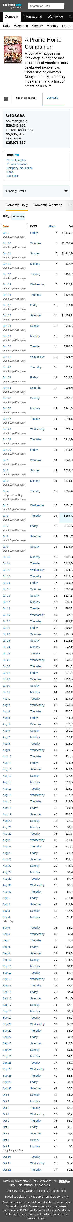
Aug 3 (6, 711)
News (10, 172)
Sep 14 (7, 985)
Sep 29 (7, 1082)
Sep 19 (7, 1017)
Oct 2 (6, 1101)
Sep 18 (7, 1011)
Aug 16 (7, 795)
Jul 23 (6, 640)
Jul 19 (6, 614)
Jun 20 (7, 346)
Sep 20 (7, 1024)
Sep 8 (6, 946)
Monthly (52, 26)
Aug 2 (6, 705)
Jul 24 (6, 647)
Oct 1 (6, 1094)
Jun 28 (7, 429)
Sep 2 (6, 904)
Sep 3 (6, 910)
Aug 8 (6, 743)
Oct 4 (6, 1114)
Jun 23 (7, 377)
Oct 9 (6, 1146)
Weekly (37, 26)
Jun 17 (7, 315)
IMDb (52, 1196)
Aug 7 (6, 737)
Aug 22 (7, 833)
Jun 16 (7, 305)
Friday (34, 232)
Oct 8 (6, 1139)
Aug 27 (7, 865)
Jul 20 (6, 621)
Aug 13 (7, 775)
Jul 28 (6, 672)
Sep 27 (7, 1069)
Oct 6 (6, 1127)
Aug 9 (6, 750)
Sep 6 (6, 934)
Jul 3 (6, 480)
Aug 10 (7, 756)
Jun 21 (7, 356)
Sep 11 (7, 966)
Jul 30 (6, 685)
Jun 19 (7, 336)
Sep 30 (7, 1088)
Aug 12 (7, 769)
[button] (68, 5)
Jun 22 (7, 367)
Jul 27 (6, 666)
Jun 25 (7, 398)
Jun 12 (7, 263)
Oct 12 (7, 1169)
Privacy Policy (27, 1214)
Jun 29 (7, 439)
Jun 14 (7, 284)
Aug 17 (7, 801)
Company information (20, 168)
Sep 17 (7, 1004)
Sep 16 (7, 998)
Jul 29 (6, 679)
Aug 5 (6, 724)
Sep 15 (7, 992)
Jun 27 (7, 418)
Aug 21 (7, 827)
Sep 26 (7, 1062)
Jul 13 (6, 576)
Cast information (16, 160)
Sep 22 (7, 1037)
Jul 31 (6, 692)
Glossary (11, 1190)
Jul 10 (6, 557)
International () (19, 130)
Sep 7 (6, 940)
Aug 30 (7, 885)
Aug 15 (7, 788)
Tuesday (35, 274)
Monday (35, 263)
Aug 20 (7, 820)
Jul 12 (6, 569)
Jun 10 (7, 243)
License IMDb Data (47, 1190)
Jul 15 (6, 589)
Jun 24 (7, 387)
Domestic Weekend (48, 205)
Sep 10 (7, 959)
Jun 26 (7, 408)
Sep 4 (6, 917)
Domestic (12, 16)
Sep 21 (7, 1030)
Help (64, 1190)
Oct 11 (7, 1163)
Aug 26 (7, 859)
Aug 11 (7, 762)
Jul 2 (6, 470)
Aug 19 (7, 814)
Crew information (17, 164)
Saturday (35, 243)
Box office (12, 175)
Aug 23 (7, 840)
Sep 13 (7, 979)
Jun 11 (7, 253)
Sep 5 (6, 927)
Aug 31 (7, 891)
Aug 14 (7, 782)
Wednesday (37, 284)
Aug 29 (7, 878)
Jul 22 (6, 634)
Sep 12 (7, 972)
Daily (6, 26)
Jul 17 (6, 602)
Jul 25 (6, 653)
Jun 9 (6, 232)
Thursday (35, 294)
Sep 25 (7, 1056)
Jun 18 (7, 325)
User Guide (26, 1190)
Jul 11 (6, 563)
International (33, 16)
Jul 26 (6, 659)
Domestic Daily (17, 205)
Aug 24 (7, 846)
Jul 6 (6, 515)
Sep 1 (6, 898)
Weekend (21, 26)
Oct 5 (6, 1120)
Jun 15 (7, 294)
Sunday (34, 253)
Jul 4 (6, 491)
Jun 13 (7, 274)
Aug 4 (6, 717)
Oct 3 (6, 1107)
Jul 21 (6, 627)
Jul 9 (6, 546)
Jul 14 (6, 582)
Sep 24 (7, 1049)
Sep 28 (7, 1075)
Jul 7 (6, 526)
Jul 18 (6, 608)
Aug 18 (7, 807)
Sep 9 (6, 953)
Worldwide (55, 16)
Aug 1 (6, 698)
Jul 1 (6, 460)
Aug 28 (7, 872)
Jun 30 (7, 449)
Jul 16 (6, 595)
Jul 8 (6, 536)
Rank (52, 226)
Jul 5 (6, 505)
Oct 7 (6, 1133)
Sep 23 (7, 1043)
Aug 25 (7, 853)
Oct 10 (7, 1156)
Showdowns (42, 1185)
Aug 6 (6, 730)
